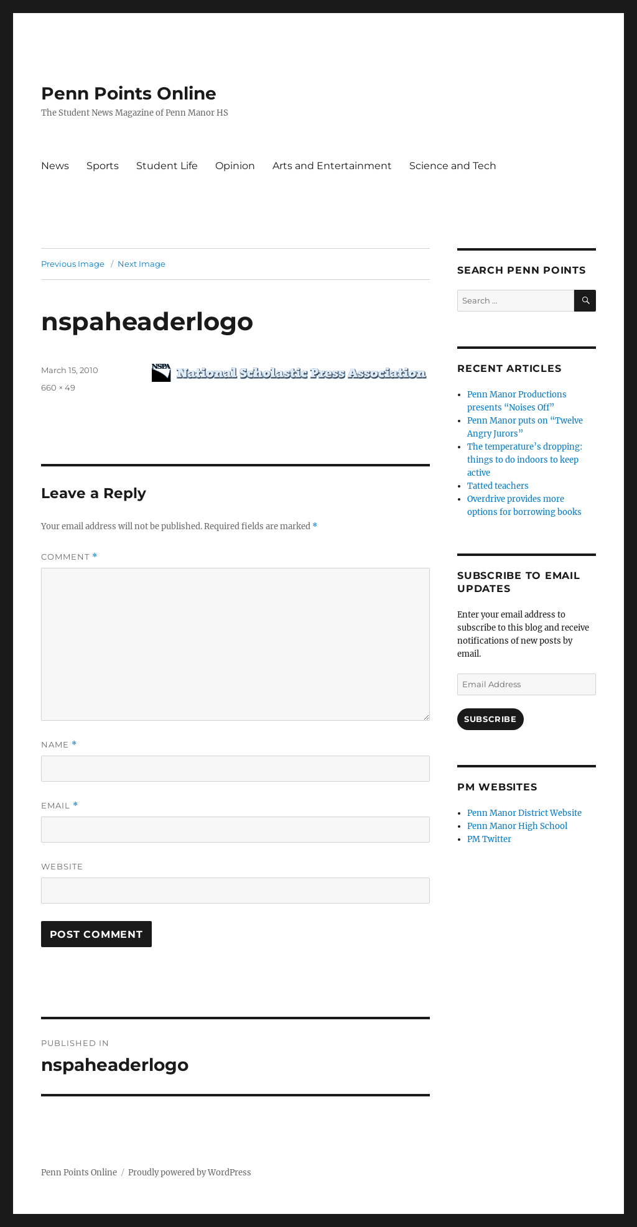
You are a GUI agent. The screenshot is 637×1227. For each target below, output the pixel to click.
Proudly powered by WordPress (189, 1172)
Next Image (141, 264)
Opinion (235, 166)
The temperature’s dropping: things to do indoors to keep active (524, 460)
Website (62, 866)
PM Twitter (489, 839)
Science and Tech (452, 166)
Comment (69, 557)
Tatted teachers (498, 486)
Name (59, 744)
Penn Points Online (128, 93)
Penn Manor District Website (524, 813)
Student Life (167, 166)
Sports (102, 166)
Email (59, 805)
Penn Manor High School (517, 826)
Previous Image (73, 264)
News (55, 166)
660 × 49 (58, 387)
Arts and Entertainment (332, 166)
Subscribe (490, 719)
